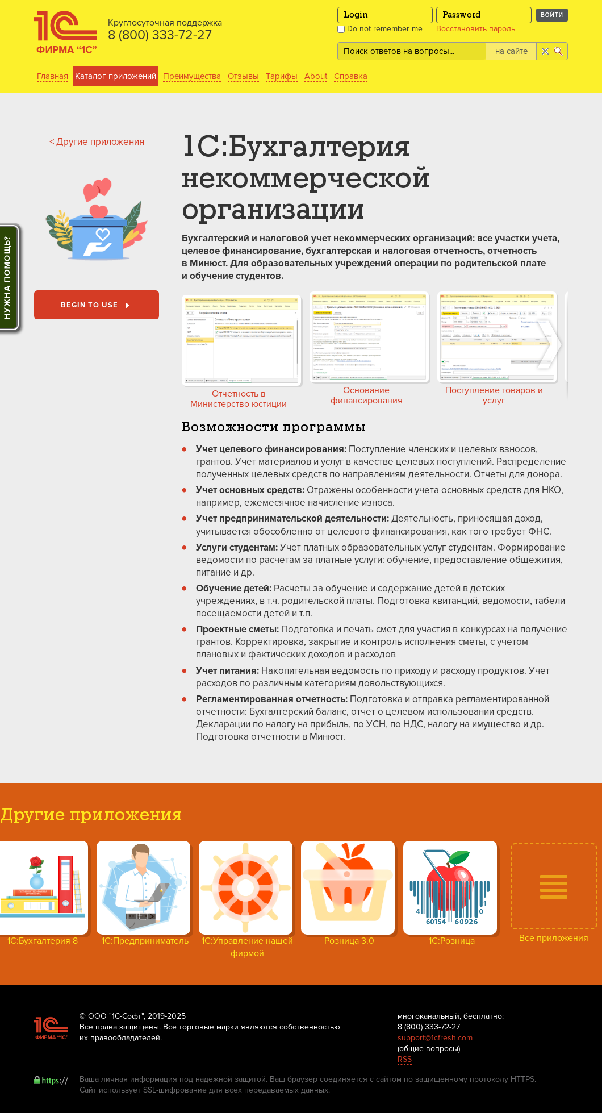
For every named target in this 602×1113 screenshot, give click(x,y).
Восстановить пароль (475, 29)
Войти (552, 15)
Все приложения (553, 938)
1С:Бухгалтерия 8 (42, 941)
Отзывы (243, 76)
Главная (52, 76)
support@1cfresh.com (435, 1038)
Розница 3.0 (349, 941)
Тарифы (282, 76)
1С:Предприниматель (145, 941)
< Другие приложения (96, 142)
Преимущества (192, 76)
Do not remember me (380, 29)
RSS (405, 1059)
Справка (350, 76)
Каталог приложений (115, 76)
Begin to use (97, 306)
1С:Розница (452, 941)
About (315, 76)
